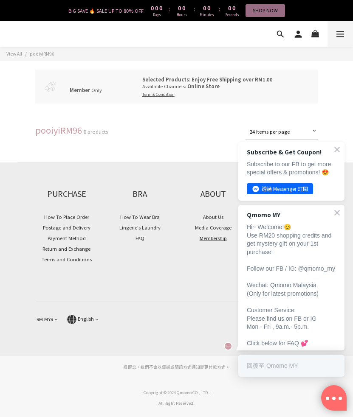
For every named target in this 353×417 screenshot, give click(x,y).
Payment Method (67, 238)
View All (14, 53)
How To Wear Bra (140, 216)
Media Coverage (213, 227)
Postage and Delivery (66, 227)
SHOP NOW (265, 10)
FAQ (140, 238)
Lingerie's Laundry (140, 227)
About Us (213, 216)
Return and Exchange (66, 248)
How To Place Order (66, 216)
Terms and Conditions (67, 259)
